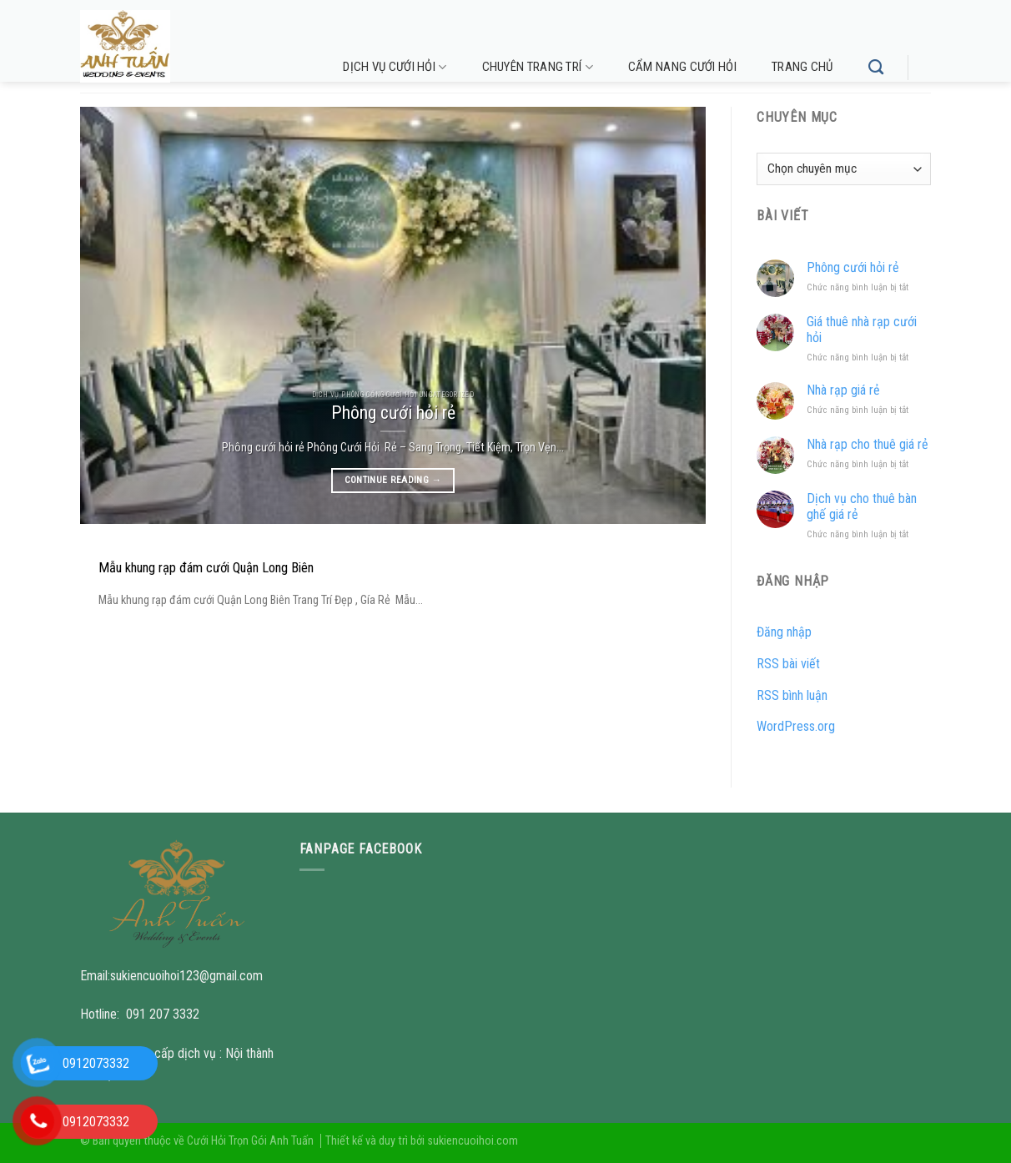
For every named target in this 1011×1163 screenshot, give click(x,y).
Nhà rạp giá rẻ (843, 390)
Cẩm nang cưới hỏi (682, 66)
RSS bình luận (792, 695)
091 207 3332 (162, 1014)
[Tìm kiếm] (875, 67)
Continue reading (393, 479)
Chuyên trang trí (537, 67)
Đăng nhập (784, 632)
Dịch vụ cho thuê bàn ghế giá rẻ (862, 506)
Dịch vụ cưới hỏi (394, 67)
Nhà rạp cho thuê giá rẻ (867, 444)
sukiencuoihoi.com (472, 1141)
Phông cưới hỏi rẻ (853, 267)
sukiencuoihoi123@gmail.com (186, 976)
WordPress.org (796, 726)
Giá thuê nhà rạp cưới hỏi (862, 329)
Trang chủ (802, 66)
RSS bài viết (788, 664)
